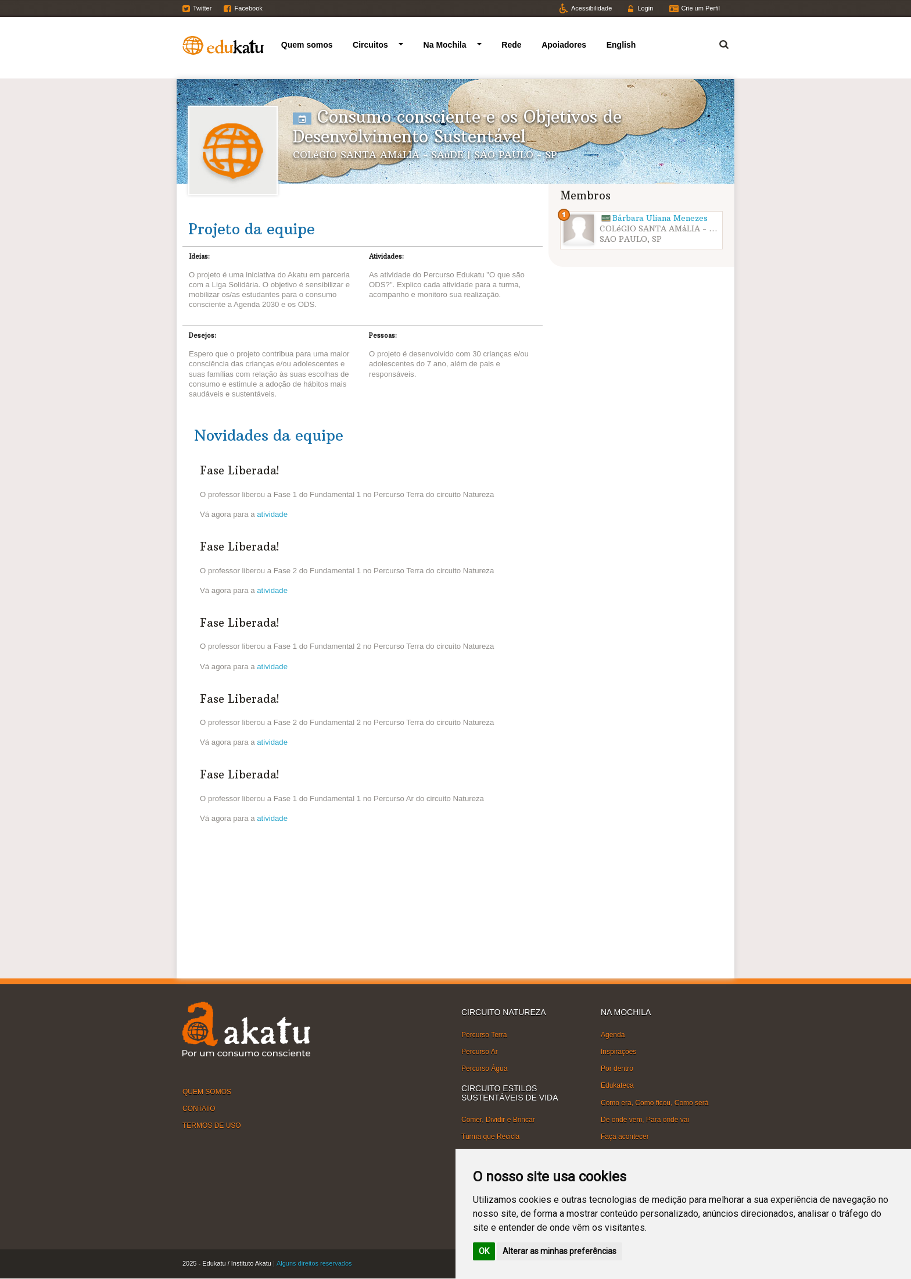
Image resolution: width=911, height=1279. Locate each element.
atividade (272, 514)
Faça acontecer (625, 1136)
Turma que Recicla (490, 1136)
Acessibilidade (591, 8)
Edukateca (617, 1085)
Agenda (613, 1035)
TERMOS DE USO (211, 1125)
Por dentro (617, 1068)
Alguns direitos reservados (314, 1263)
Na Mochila (445, 44)
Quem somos (307, 44)
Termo (717, 43)
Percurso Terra (484, 1035)
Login (645, 8)
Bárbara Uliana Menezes (660, 218)
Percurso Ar (479, 1052)
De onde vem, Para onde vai (645, 1119)
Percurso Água (484, 1068)
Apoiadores (563, 44)
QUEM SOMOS (206, 1092)
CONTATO (199, 1109)
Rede (511, 44)
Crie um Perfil (700, 8)
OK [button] (484, 1251)
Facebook (248, 8)
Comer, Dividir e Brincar (498, 1120)
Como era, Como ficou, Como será (654, 1102)
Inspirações (618, 1052)
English (621, 44)
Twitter (202, 8)
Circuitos (370, 44)
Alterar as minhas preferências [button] (559, 1251)
